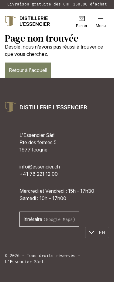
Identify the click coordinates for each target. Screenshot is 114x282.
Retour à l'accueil (28, 70)
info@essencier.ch (39, 167)
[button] (100, 18)
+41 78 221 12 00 (38, 174)
